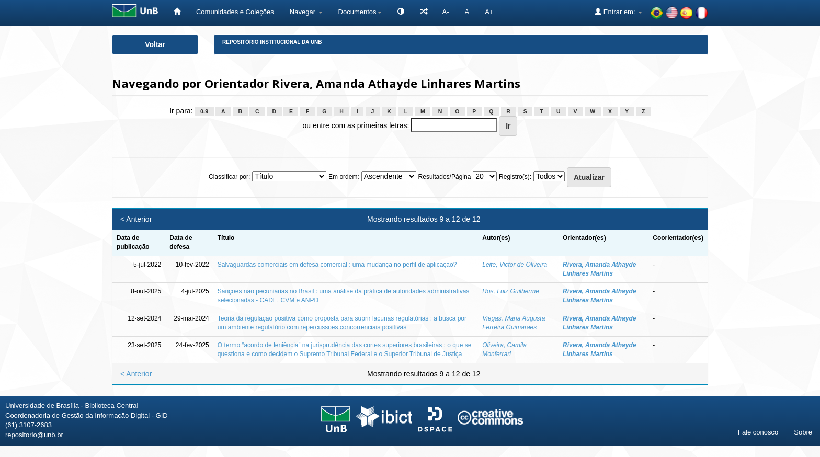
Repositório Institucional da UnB (272, 42)
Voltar (155, 44)
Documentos (360, 12)
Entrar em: (618, 11)
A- (445, 12)
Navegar (306, 12)
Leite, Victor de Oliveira (514, 264)
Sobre (803, 432)
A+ (489, 12)
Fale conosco (758, 432)
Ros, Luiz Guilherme (510, 291)
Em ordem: (343, 176)
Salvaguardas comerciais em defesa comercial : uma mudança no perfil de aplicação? (337, 264)
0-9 (204, 111)
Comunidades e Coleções (235, 12)
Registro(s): (515, 176)
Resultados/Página (444, 176)
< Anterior (136, 219)
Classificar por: (229, 176)
